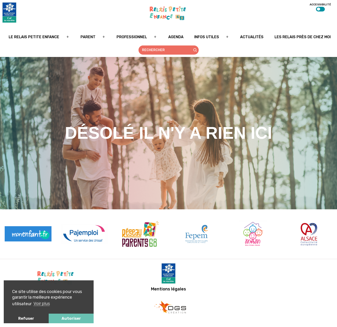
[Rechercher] (195, 50)
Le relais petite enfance (34, 37)
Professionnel (132, 37)
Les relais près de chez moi (303, 37)
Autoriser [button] (71, 318)
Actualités (252, 37)
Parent (88, 37)
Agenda (175, 37)
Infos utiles (206, 37)
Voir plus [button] (41, 303)
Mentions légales (168, 289)
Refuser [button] (26, 318)
